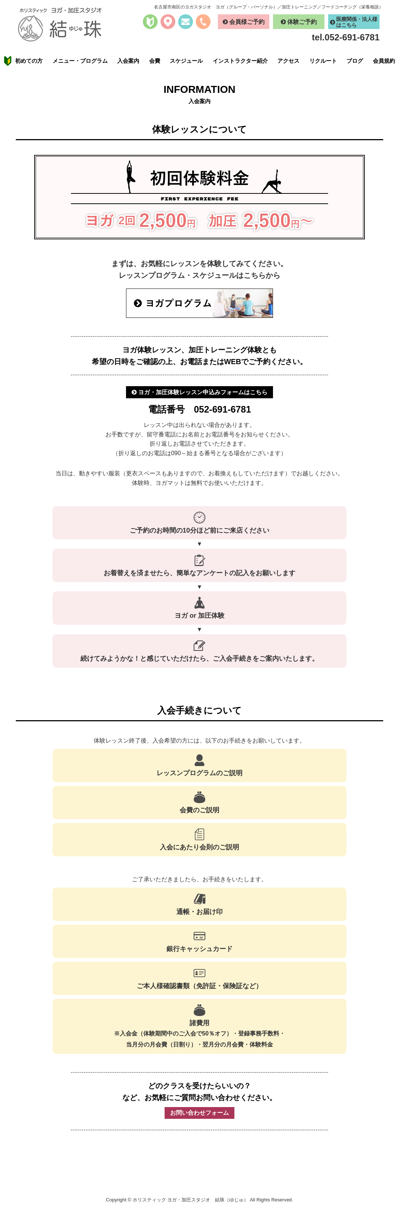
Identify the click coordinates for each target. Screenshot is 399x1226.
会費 (154, 61)
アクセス (288, 61)
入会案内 (128, 61)
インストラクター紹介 (240, 61)
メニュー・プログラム (80, 61)
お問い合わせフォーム (199, 1113)
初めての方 (29, 61)
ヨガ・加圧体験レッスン (199, 392)
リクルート (323, 61)
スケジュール (186, 61)
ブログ (354, 61)
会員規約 (384, 61)
